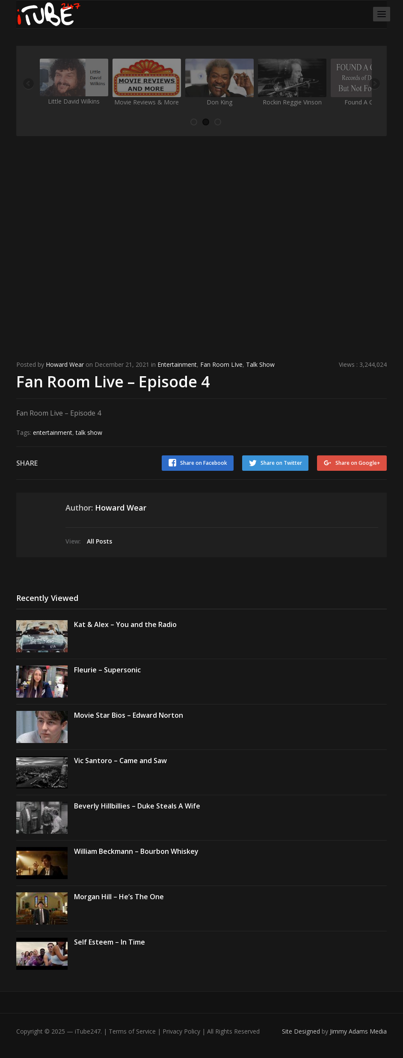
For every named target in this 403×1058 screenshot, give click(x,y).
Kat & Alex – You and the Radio (125, 624)
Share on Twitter (281, 463)
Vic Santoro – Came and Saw (120, 760)
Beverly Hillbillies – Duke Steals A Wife (137, 806)
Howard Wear (65, 364)
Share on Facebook (203, 463)
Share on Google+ (357, 463)
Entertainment (177, 364)
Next (373, 84)
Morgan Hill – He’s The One (119, 896)
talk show (89, 432)
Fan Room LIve (221, 364)
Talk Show (260, 364)
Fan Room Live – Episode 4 (113, 381)
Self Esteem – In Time (109, 942)
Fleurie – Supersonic (107, 670)
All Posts (99, 541)
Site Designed (302, 1031)
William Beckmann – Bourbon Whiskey (136, 851)
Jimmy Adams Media (358, 1031)
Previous (29, 84)
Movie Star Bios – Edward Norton (128, 715)
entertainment (52, 432)
